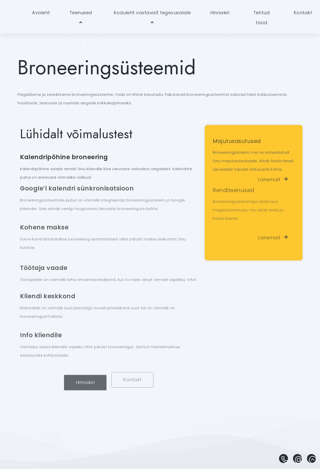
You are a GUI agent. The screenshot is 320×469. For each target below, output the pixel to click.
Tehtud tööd (261, 17)
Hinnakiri (220, 12)
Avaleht (41, 12)
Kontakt (303, 12)
